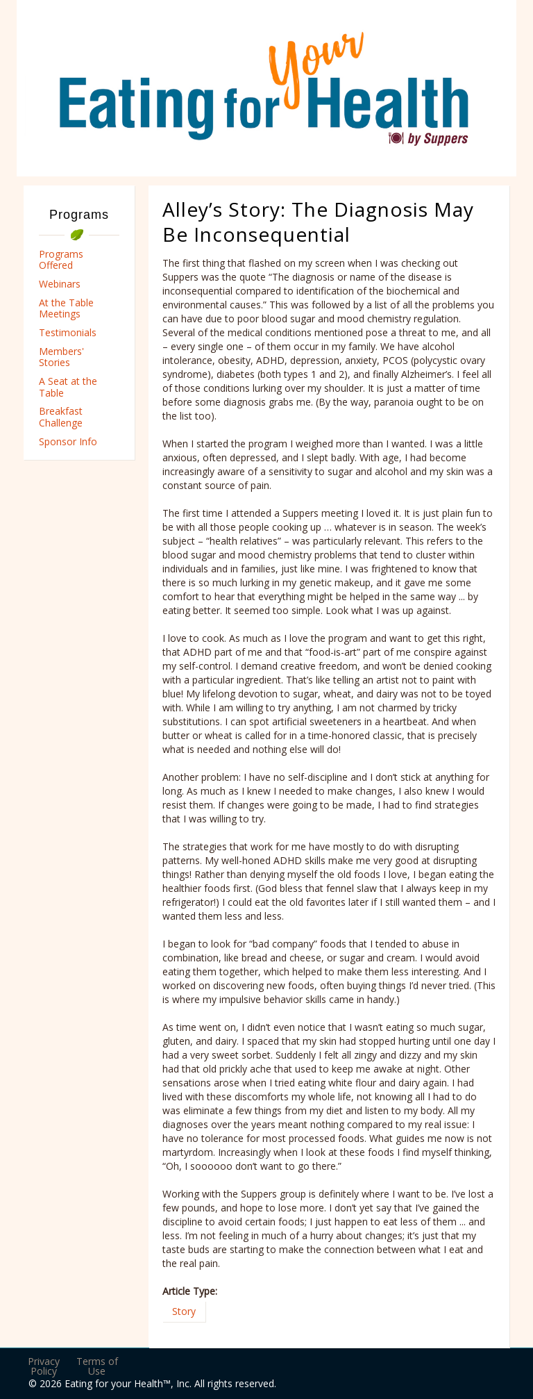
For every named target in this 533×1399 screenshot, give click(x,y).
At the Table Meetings (66, 308)
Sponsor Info (68, 441)
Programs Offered (61, 259)
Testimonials (67, 332)
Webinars (60, 283)
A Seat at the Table (68, 386)
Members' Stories (61, 357)
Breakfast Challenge (61, 416)
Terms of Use (97, 1366)
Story (184, 1311)
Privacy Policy (44, 1366)
